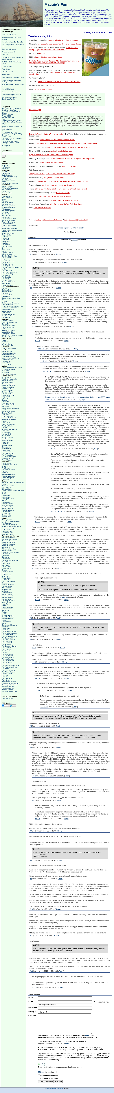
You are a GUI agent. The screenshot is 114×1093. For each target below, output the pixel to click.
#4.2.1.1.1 (44, 707)
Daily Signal (6, 563)
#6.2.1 (37, 819)
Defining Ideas (6, 567)
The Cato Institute (8, 635)
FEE (3, 573)
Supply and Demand (8, 316)
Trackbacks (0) (83, 220)
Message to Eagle (8, 499)
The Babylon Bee (7, 264)
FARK (4, 340)
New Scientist (6, 507)
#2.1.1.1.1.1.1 (51, 400)
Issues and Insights (8, 424)
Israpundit (5, 165)
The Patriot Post (7, 662)
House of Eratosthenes (9, 228)
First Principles (7, 575)
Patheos (4, 471)
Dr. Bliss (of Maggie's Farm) (11, 521)
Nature (4, 500)
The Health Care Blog (9, 374)
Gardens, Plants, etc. (8, 117)
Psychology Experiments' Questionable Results (9, 98)
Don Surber (5, 401)
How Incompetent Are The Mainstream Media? (57, 140)
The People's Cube (8, 345)
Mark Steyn (5, 431)
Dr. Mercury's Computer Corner (11, 111)
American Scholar (8, 204)
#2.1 (34, 326)
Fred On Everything (8, 222)
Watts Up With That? (8, 282)
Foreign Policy (6, 578)
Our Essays (5, 128)
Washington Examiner (9, 681)
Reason (4, 620)
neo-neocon (6, 435)
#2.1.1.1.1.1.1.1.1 (58, 511)
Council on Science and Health (12, 367)
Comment (32, 1016)
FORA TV (5, 576)
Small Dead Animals (8, 180)
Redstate (5, 444)
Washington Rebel (8, 458)
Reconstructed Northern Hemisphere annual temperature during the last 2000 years (77, 397)
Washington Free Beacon (10, 683)
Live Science (6, 495)
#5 (31, 726)
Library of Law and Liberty (10, 358)
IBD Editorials (6, 588)
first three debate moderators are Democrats (58, 185)
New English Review (8, 601)
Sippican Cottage (7, 253)
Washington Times (8, 686)
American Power (7, 382)
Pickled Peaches (7, 66)
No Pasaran (6, 167)
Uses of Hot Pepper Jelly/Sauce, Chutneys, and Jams (11, 81)
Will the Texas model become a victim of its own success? (69, 147)
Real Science (6, 512)
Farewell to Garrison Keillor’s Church (49, 57)
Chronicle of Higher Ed (9, 322)
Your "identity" (6, 75)
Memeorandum (7, 592)
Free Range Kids (7, 223)
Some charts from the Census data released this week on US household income (66, 143)
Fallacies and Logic (7, 114)
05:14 (65, 220)
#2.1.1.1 (41, 349)
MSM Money (6, 312)
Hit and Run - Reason (9, 419)
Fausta (4, 410)
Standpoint (5, 626)
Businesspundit (7, 291)
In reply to (32, 1011)
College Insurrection (8, 325)
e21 (3, 299)
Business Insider (7, 290)
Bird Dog (38, 220)
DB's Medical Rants (8, 369)
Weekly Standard (7, 690)
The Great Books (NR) (9, 272)
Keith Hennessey (7, 304)
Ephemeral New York (9, 219)
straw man (64, 597)
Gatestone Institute (8, 584)
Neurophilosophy (7, 505)
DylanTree (5, 191)
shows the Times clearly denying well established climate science (53, 49)
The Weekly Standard (9, 670)
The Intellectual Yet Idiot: (43, 89)
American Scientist (8, 486)
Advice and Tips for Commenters (11, 108)
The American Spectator (10, 633)
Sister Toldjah (6, 448)
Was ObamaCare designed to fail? (53, 162)
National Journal (7, 596)
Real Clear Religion (8, 474)
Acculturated (6, 196)
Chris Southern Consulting (54, 1088)
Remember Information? (49, 1076)
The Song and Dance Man (10, 141)
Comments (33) (73, 220)
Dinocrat (4, 400)
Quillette (4, 248)
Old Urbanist (6, 244)
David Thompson (7, 172)
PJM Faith (5, 473)
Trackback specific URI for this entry (70, 228)
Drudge (4, 570)
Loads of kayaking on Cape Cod (11, 94)
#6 (31, 747)
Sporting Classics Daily (9, 256)
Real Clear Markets (8, 314)
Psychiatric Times (7, 533)
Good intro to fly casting (9, 49)
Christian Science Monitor (10, 552)
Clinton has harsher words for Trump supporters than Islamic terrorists (61, 189)
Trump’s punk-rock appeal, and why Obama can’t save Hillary (52, 174)
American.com (6, 547)
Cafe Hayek (6, 293)
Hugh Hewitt (6, 422)
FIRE (3, 329)
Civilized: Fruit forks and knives (11, 92)
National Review (7, 434)
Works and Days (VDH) (9, 691)
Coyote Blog (6, 217)
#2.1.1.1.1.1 (47, 371)
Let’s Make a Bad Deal (42, 208)
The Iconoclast (7, 452)
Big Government (7, 390)
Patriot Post (6, 610)
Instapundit (5, 232)
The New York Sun (8, 660)
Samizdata (5, 178)
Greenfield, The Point (9, 418)
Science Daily (6, 515)
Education (5, 113)
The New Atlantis (7, 656)
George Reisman (7, 416)
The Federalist (6, 647)
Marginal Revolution (8, 309)
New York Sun (6, 602)
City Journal (6, 554)
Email (30, 1001)
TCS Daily (5, 630)
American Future (7, 380)
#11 (31, 936)
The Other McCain (8, 453)
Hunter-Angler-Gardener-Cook (12, 230)
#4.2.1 (37, 678)
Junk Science (6, 494)
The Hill (4, 652)
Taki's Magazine (7, 257)
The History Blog (7, 274)
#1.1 (34, 262)
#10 (31, 909)
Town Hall (5, 675)
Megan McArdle (7, 311)
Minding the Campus (8, 333)
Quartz (4, 613)
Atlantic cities (6, 209)
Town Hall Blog (7, 678)
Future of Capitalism (8, 411)
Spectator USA (7, 254)
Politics (4, 131)
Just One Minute (7, 426)
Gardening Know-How (9, 225)
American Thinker (7, 545)
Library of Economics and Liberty (12, 306)
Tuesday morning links (40, 36)
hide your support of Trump (54, 178)
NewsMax (5, 604)
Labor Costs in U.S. (8, 72)
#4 (31, 639)
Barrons (4, 288)
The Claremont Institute (9, 636)
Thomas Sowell (7, 673)
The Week (5, 669)
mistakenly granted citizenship (60, 151)
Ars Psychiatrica (7, 520)
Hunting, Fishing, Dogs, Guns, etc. (12, 122)
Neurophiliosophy (7, 503)
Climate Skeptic (7, 489)
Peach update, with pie (8, 52)
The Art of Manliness (8, 261)
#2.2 (34, 568)
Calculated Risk (7, 295)
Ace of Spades (7, 377)
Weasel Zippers (7, 460)
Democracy (5, 398)
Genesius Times (7, 227)
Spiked (4, 181)
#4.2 (34, 662)
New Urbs (5, 243)
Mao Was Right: (35, 110)
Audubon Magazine (8, 210)
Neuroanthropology (8, 528)
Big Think (5, 212)
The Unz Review (7, 664)
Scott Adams (6, 249)
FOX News (5, 579)
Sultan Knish (6, 450)
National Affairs (7, 594)
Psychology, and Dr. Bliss (9, 132)
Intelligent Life (6, 589)
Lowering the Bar (7, 359)
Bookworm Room (7, 392)
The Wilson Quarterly (9, 672)
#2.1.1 (37, 341)
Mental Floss (6, 241)
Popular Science (7, 508)
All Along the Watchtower (10, 188)
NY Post (4, 605)
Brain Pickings (6, 215)
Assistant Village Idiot (9, 207)
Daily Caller (5, 562)
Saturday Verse (6, 137)
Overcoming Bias (7, 246)
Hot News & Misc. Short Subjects (12, 120)
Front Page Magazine (9, 581)
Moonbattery (6, 432)
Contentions (6, 558)
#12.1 (34, 987)
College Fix (5, 324)
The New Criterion (8, 657)
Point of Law (6, 363)
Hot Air (4, 421)
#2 (31, 288)
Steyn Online (6, 628)
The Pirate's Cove (8, 455)
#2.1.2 (37, 522)
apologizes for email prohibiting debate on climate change (59, 44)
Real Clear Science (8, 510)
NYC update (5, 55)
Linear (74, 240)
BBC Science (6, 487)
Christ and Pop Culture (9, 465)
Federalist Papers (7, 571)
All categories (6, 145)
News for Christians (8, 469)
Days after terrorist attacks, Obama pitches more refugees (51, 155)
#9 (31, 879)
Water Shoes (6, 69)
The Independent (7, 654)
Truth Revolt (6, 680)
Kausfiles (5, 427)
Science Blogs (6, 513)
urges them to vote (68, 166)
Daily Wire (5, 565)
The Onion (5, 343)
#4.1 (34, 648)
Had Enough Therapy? (9, 524)
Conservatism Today (8, 395)
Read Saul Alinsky (63, 193)
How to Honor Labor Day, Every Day (12, 42)
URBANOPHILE (7, 280)
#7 (31, 831)
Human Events (7, 586)
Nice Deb (5, 439)
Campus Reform (7, 321)
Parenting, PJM (7, 531)
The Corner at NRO (8, 639)
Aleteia (4, 199)
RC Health (5, 372)
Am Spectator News (8, 537)
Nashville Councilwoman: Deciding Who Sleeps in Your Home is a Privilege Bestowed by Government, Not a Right (54, 62)
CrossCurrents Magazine (10, 560)
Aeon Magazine (7, 198)
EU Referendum (7, 175)
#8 (31, 860)
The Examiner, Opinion (9, 646)
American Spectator (8, 206)
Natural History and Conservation (12, 126)
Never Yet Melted (7, 437)
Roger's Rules (6, 622)
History (4, 119)
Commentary (6, 557)
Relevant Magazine (8, 478)
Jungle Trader (6, 235)
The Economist (7, 641)
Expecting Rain (7, 193)
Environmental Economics (10, 303)
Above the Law (7, 351)
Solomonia (5, 168)
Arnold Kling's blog (8, 387)
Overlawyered (6, 361)
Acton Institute (6, 463)
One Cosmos (6, 529)
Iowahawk (5, 342)
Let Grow (5, 236)
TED (3, 259)
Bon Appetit (5, 214)
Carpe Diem (6, 296)
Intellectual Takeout (8, 233)
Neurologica (6, 502)
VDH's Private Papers (9, 456)
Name (30, 997)
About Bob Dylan (7, 186)
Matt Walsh (5, 240)
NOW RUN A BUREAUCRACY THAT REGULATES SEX (59, 82)
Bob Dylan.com (7, 189)
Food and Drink (6, 116)
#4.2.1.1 (41, 690)
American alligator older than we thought (62, 40)
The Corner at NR (8, 638)
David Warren (6, 173)
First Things (6, 466)
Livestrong (5, 238)
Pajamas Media (7, 609)
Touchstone (5, 479)
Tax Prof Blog (6, 364)
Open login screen (7, 698)
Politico (4, 612)
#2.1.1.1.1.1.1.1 (55, 449)
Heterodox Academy (8, 330)
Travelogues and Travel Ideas (10, 143)
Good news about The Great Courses (13, 77)
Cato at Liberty (7, 393)
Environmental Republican (10, 408)
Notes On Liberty (7, 440)
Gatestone (5, 583)
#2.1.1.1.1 (44, 361)
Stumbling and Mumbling (10, 183)
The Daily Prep (7, 270)
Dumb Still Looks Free (9, 405)
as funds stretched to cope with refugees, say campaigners (73, 159)
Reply (58, 254)
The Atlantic (6, 262)
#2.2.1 (37, 600)
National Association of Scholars (12, 335)
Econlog (4, 301)
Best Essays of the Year (9, 110)
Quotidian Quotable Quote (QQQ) (12, 134)
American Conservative (9, 379)
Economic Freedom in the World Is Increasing (46, 134)
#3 (31, 618)
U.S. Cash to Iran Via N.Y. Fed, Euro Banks (65, 204)
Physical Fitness (7, 129)
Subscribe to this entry (49, 1078)
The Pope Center (7, 337)
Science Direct (6, 516)
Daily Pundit (6, 397)
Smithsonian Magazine (9, 625)
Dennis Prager (6, 568)
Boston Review (7, 550)
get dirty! (41, 53)
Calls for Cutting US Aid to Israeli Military (64, 200)
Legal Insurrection (8, 356)
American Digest (7, 202)
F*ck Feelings (6, 523)
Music (3, 125)
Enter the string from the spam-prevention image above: (60, 1067)
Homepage (32, 1007)
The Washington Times (9, 667)
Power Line (5, 442)
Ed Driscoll (5, 406)
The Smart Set (6, 277)
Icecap (4, 492)
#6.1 (34, 776)
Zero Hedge (6, 317)
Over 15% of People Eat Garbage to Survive (54, 196)
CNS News (5, 555)
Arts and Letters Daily (9, 549)
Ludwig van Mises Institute (10, 308)
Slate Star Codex (7, 534)
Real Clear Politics (8, 617)
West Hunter (6, 283)
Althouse (5, 201)
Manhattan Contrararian (9, 429)
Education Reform (8, 327)
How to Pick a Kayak (8, 89)
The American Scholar (9, 631)
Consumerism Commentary (11, 298)
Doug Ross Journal (8, 403)
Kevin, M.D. (6, 371)
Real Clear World (7, 618)
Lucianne (5, 591)
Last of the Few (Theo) (9, 176)
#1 (31, 254)
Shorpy (4, 251)
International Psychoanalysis (11, 526)
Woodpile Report (7, 285)
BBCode (41, 1072)
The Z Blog (5, 278)
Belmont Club (6, 389)
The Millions (6, 275)
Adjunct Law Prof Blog (9, 353)
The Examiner (6, 644)
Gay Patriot (5, 414)
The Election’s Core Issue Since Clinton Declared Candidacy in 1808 (62, 181)
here (87, 1035)
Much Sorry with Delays (9, 35)
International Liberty (8, 355)
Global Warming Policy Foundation (13, 490)
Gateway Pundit (7, 413)
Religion (4, 135)
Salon (4, 623)
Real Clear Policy (7, 615)
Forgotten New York (8, 220)
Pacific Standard (7, 607)
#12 (31, 971)
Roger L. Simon (7, 445)
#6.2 (34, 800)
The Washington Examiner (10, 665)
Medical (4, 123)
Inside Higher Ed (7, 332)
